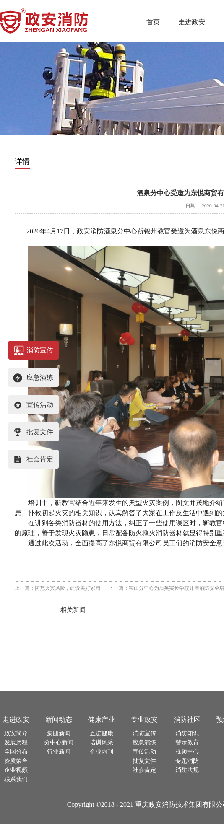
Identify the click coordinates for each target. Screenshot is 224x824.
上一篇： (57, 588)
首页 (153, 22)
